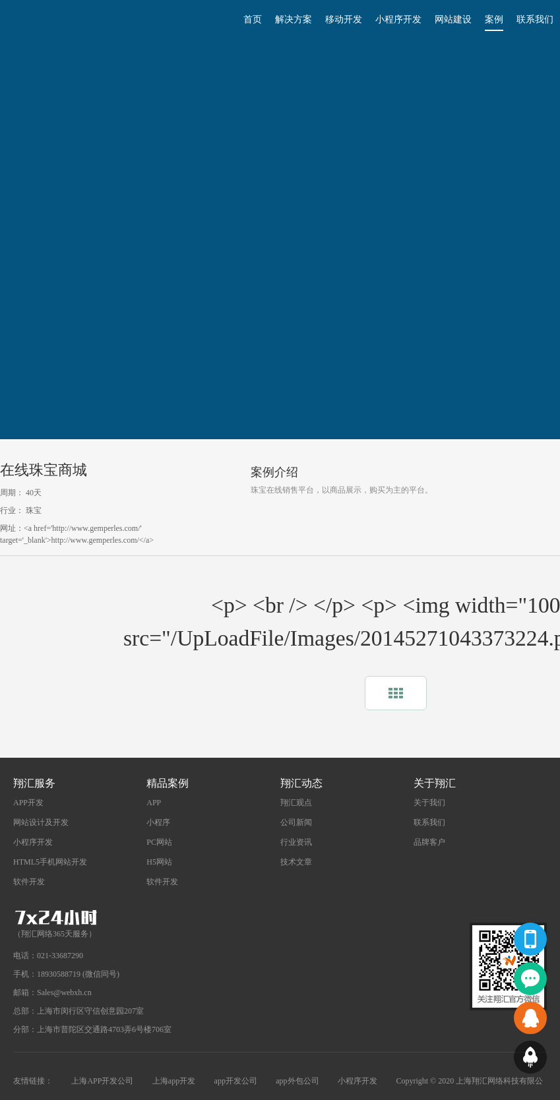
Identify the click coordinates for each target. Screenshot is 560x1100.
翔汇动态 (301, 783)
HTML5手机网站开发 (50, 862)
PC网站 (159, 842)
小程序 (158, 822)
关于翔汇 (435, 783)
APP (153, 802)
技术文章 (296, 862)
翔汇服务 (34, 783)
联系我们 (534, 19)
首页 (252, 19)
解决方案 (293, 19)
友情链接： (33, 1080)
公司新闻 (296, 822)
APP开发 (28, 802)
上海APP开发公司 (102, 1080)
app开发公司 (235, 1080)
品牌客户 (429, 842)
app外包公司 (297, 1080)
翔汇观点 (296, 802)
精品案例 (167, 783)
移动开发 (343, 19)
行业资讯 (296, 842)
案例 (494, 19)
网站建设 (453, 19)
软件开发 (29, 881)
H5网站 (159, 862)
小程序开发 (398, 19)
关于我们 (429, 802)
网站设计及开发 (41, 822)
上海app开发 (173, 1080)
